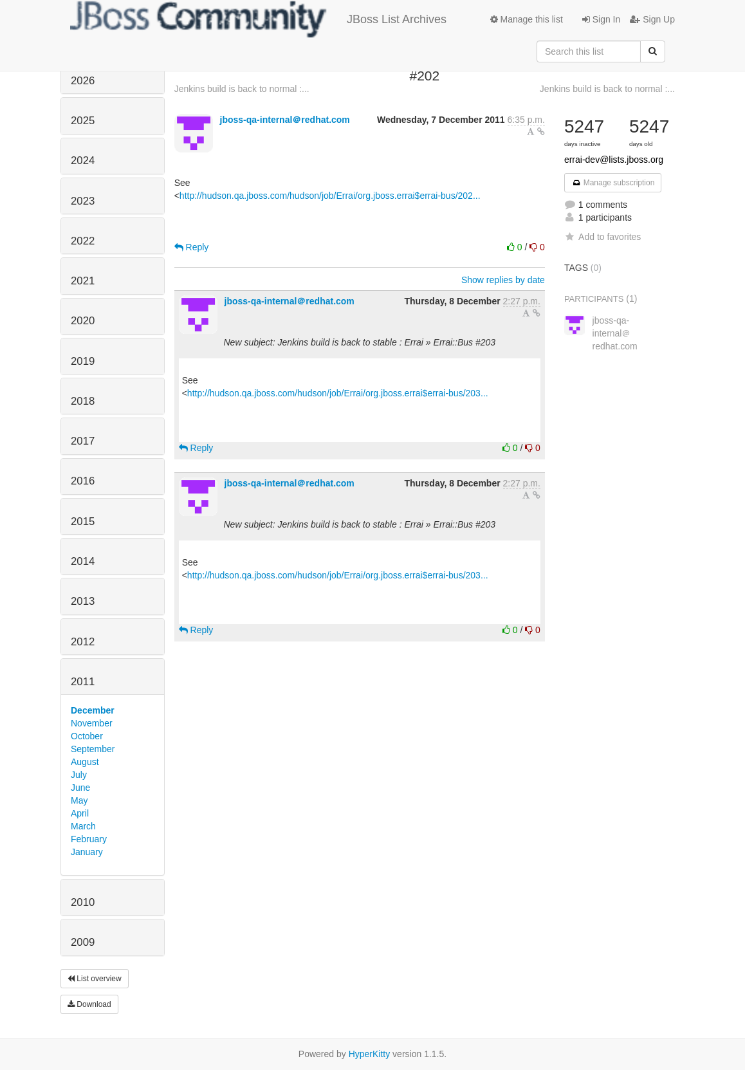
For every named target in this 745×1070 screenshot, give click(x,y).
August (85, 762)
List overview (95, 978)
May (79, 800)
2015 (83, 521)
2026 (83, 81)
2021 (83, 281)
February (89, 839)
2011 (83, 682)
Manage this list (526, 19)
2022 (83, 241)
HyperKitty (370, 1054)
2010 (83, 902)
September (93, 749)
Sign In (601, 19)
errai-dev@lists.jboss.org (613, 159)
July (79, 775)
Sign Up (652, 19)
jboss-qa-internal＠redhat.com (285, 120)
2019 (83, 361)
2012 (83, 642)
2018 (83, 401)
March (83, 826)
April (80, 813)
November (92, 723)
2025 (83, 121)
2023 (83, 201)
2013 (83, 601)
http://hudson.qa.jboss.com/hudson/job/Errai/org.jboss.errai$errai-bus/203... (337, 393)
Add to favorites (602, 237)
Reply (191, 247)
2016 (83, 481)
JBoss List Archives (258, 19)
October (87, 736)
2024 (83, 160)
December (93, 710)
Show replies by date (503, 280)
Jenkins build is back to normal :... (241, 89)
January (87, 852)
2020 (83, 321)
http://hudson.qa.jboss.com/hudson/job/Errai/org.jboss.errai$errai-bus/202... (330, 195)
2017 (83, 441)
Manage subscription (613, 182)
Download (89, 1004)
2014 (83, 561)
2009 (83, 942)
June (80, 787)
